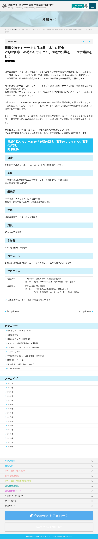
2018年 (10, 413)
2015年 (10, 425)
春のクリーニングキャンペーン (19, 331)
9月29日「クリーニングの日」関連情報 (23, 347)
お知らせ (15, 29)
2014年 (10, 430)
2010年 (10, 447)
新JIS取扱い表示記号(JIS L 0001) (20, 364)
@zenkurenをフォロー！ (49, 515)
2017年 (10, 417)
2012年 (10, 438)
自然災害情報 (12, 335)
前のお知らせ (12, 311)
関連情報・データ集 (15, 360)
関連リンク (49, 506)
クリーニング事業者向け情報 (49, 480)
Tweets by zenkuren (49, 527)
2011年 (10, 442)
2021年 (10, 400)
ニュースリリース (86, 41)
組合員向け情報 (49, 485)
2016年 (10, 421)
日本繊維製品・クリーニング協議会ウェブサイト (29, 300)
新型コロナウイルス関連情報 (19, 339)
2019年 (10, 409)
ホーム (7, 29)
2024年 (10, 388)
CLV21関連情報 (13, 368)
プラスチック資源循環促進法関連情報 (22, 343)
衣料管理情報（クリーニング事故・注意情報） (26, 356)
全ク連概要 (49, 460)
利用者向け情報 (49, 475)
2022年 (10, 396)
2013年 (10, 434)
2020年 (10, 404)
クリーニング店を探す (49, 470)
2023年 (10, 392)
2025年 (10, 383)
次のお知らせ (86, 311)
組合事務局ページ (49, 490)
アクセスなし (49, 500)
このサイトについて (49, 495)
